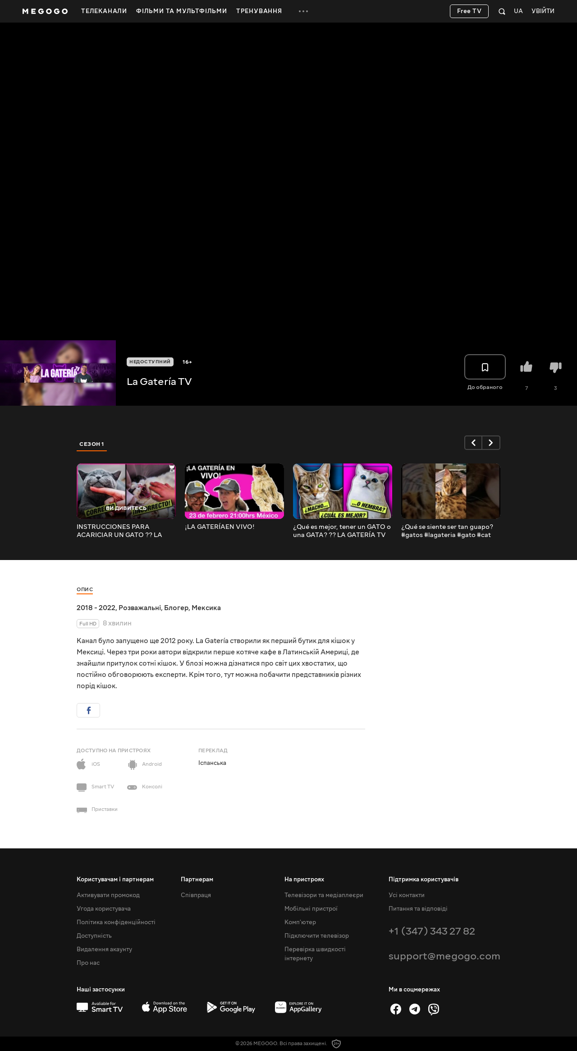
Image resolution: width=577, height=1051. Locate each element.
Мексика (206, 607)
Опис (85, 589)
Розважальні (140, 607)
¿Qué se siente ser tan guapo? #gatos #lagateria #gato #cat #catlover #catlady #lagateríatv (450, 531)
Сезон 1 (92, 444)
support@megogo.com (444, 956)
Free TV (469, 11)
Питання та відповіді (418, 909)
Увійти (542, 11)
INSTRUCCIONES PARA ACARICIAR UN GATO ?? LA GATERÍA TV (119, 531)
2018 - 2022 (96, 607)
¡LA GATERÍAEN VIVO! (220, 527)
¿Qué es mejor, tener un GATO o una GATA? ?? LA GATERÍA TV (342, 531)
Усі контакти (407, 895)
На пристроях (304, 879)
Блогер (176, 607)
